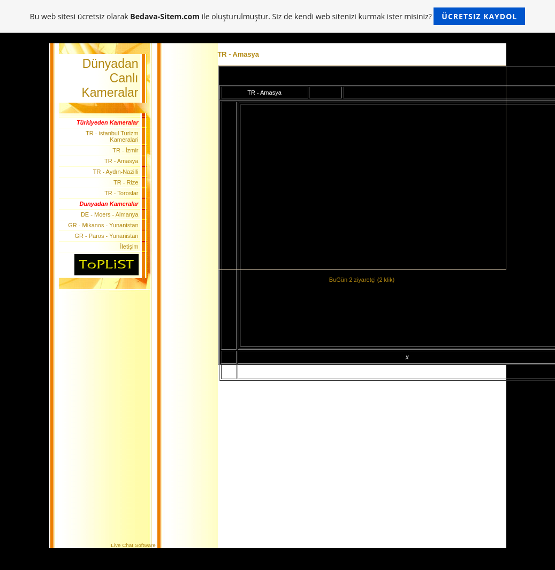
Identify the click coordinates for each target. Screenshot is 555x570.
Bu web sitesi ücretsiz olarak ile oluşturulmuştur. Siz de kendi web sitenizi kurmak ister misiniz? (277, 16)
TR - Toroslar (121, 193)
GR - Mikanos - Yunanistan (103, 225)
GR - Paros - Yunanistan (106, 236)
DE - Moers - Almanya (110, 214)
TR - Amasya (121, 161)
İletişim (129, 246)
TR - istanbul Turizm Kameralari (112, 136)
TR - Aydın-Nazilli (116, 171)
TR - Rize (125, 182)
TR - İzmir (125, 150)
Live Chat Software (133, 545)
